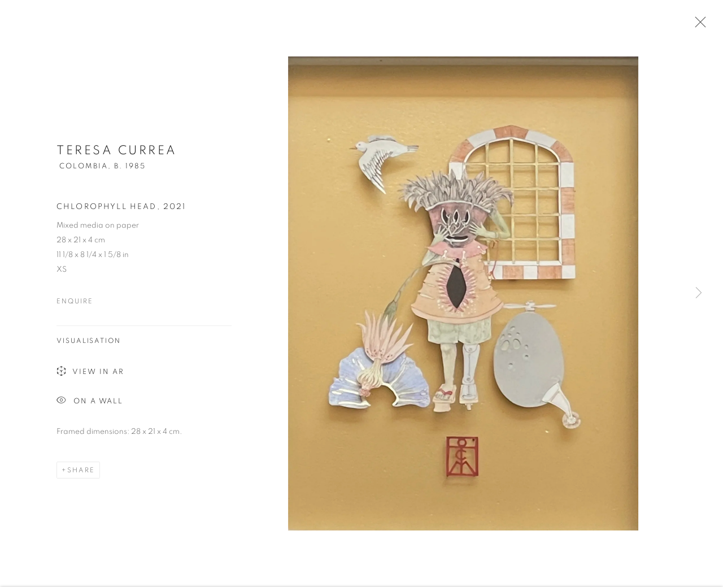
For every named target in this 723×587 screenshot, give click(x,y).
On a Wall (89, 403)
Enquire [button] (74, 302)
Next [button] (698, 293)
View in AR (90, 373)
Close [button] (697, 25)
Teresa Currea (116, 152)
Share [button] (81, 471)
